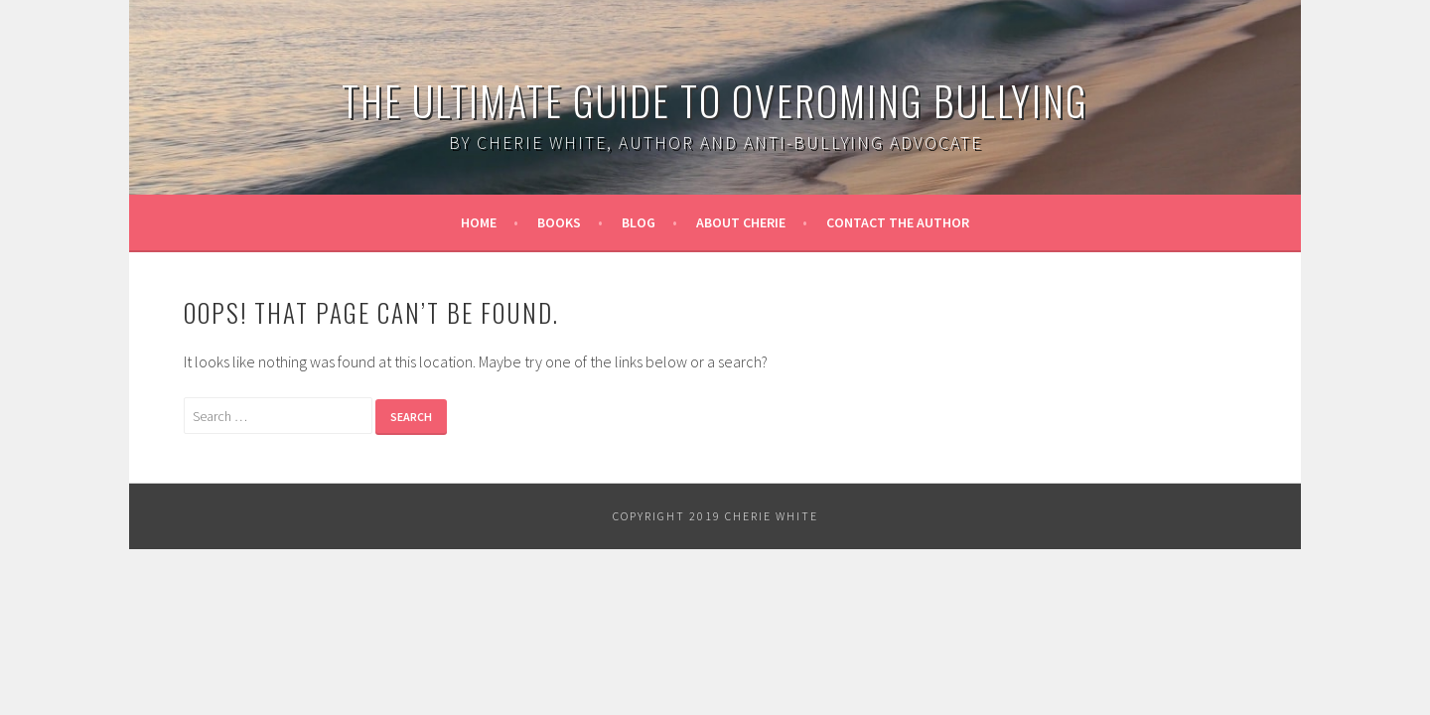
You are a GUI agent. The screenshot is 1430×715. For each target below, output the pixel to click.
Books (559, 222)
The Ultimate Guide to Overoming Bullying (715, 100)
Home (479, 222)
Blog (638, 222)
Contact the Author (897, 222)
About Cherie (741, 222)
